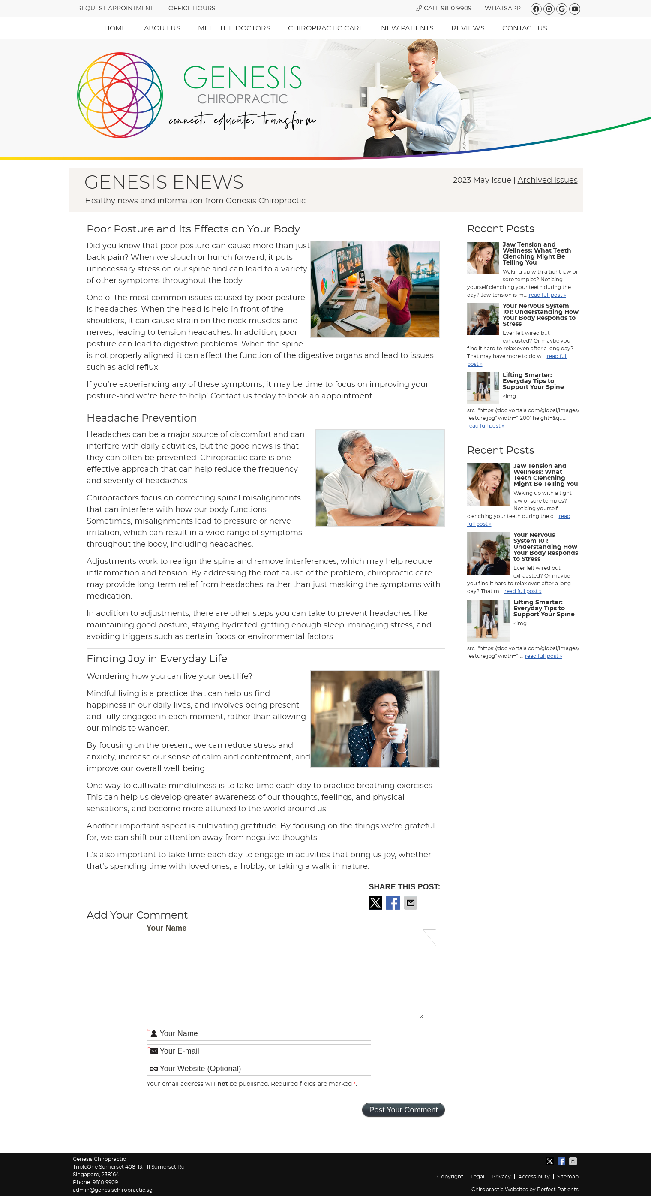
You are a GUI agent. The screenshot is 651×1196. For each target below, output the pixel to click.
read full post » (547, 295)
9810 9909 (105, 1182)
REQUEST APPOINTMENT (115, 9)
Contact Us (524, 28)
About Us (162, 28)
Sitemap (568, 1176)
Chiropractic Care (326, 28)
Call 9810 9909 (444, 8)
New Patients (407, 28)
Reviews (468, 28)
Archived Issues (548, 180)
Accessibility (534, 1176)
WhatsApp (503, 9)
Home (115, 28)
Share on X (376, 903)
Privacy (501, 1176)
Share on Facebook (394, 903)
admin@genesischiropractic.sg (113, 1190)
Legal (477, 1176)
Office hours (192, 9)
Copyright (450, 1176)
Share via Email (411, 903)
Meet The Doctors (234, 28)
